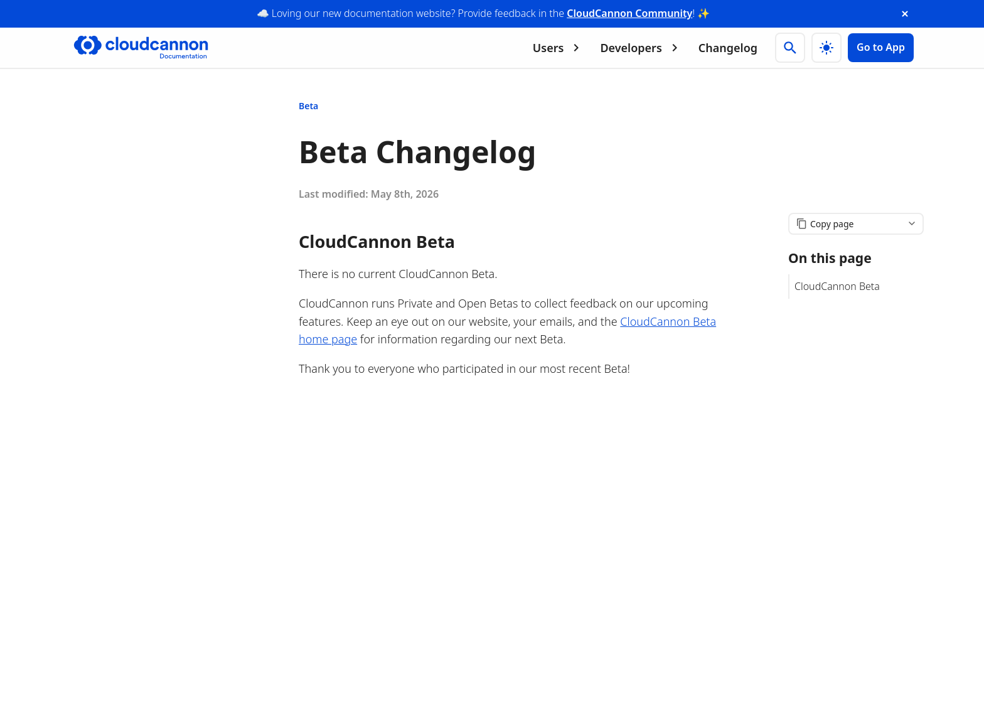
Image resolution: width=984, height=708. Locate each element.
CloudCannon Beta (837, 286)
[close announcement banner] (905, 14)
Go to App (881, 47)
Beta (308, 106)
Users (558, 47)
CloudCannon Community (629, 13)
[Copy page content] (856, 224)
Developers (641, 47)
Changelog (727, 47)
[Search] (790, 48)
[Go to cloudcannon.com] (140, 48)
